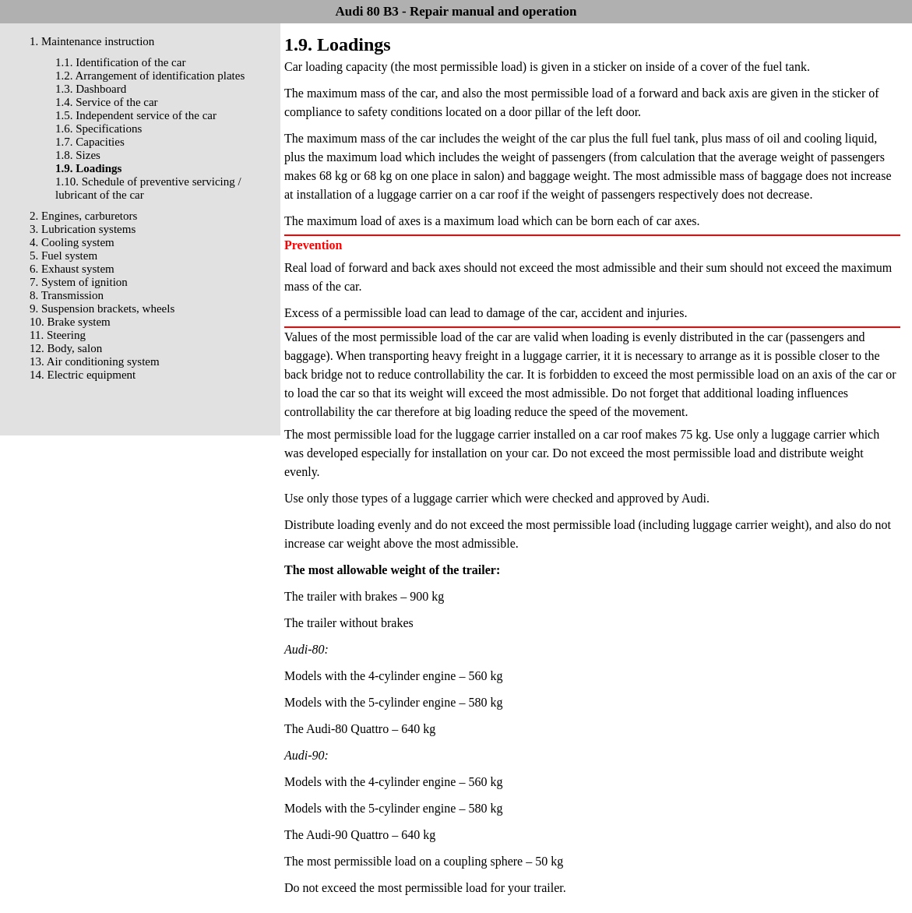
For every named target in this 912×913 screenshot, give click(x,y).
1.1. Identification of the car (120, 62)
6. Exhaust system (72, 269)
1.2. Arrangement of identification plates (150, 75)
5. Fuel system (63, 255)
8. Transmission (67, 295)
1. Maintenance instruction (92, 41)
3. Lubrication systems (83, 229)
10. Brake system (70, 321)
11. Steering (58, 335)
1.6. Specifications (98, 128)
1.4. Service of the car (106, 102)
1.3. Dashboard (90, 89)
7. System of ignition (79, 282)
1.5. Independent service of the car (136, 115)
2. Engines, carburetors (83, 216)
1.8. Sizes (77, 155)
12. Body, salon (66, 348)
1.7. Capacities (90, 142)
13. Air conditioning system (95, 361)
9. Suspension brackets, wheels (102, 308)
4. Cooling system (72, 242)
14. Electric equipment (83, 374)
